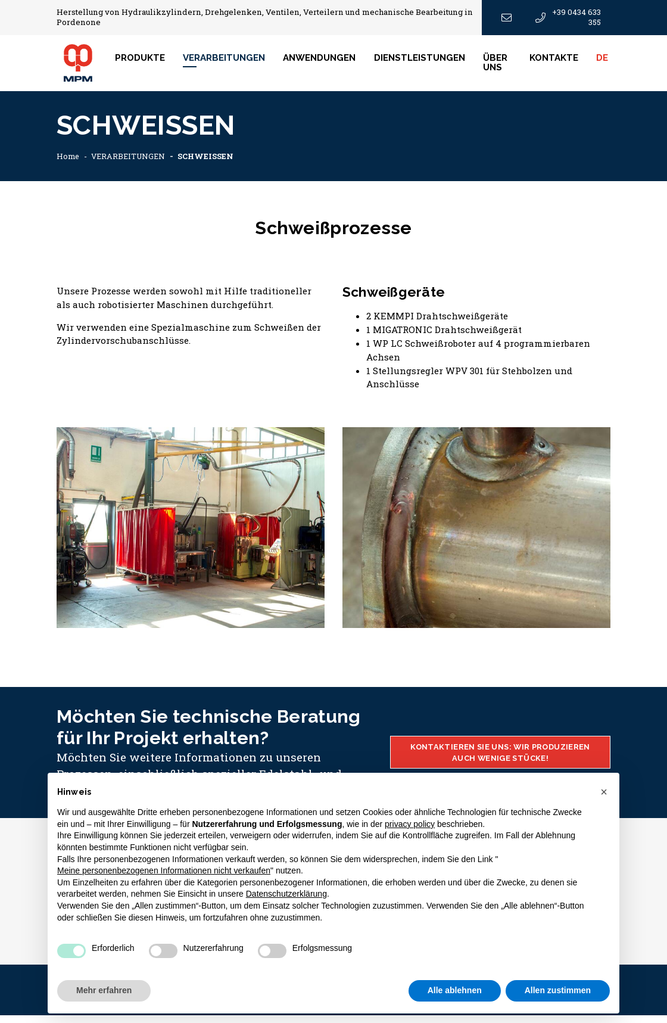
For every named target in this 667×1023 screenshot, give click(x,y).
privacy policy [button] (410, 824)
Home (68, 164)
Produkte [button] (147, 62)
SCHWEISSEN (211, 164)
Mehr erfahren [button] (104, 990)
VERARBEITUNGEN (131, 164)
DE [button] (606, 62)
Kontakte (557, 62)
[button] (603, 791)
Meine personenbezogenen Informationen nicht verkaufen (163, 870)
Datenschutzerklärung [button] (286, 893)
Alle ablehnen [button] (455, 990)
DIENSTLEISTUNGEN (427, 62)
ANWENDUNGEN (327, 62)
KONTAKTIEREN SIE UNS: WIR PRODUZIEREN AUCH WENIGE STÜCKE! (500, 759)
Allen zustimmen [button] (558, 990)
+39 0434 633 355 (568, 17)
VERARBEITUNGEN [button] (232, 62)
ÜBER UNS (503, 66)
